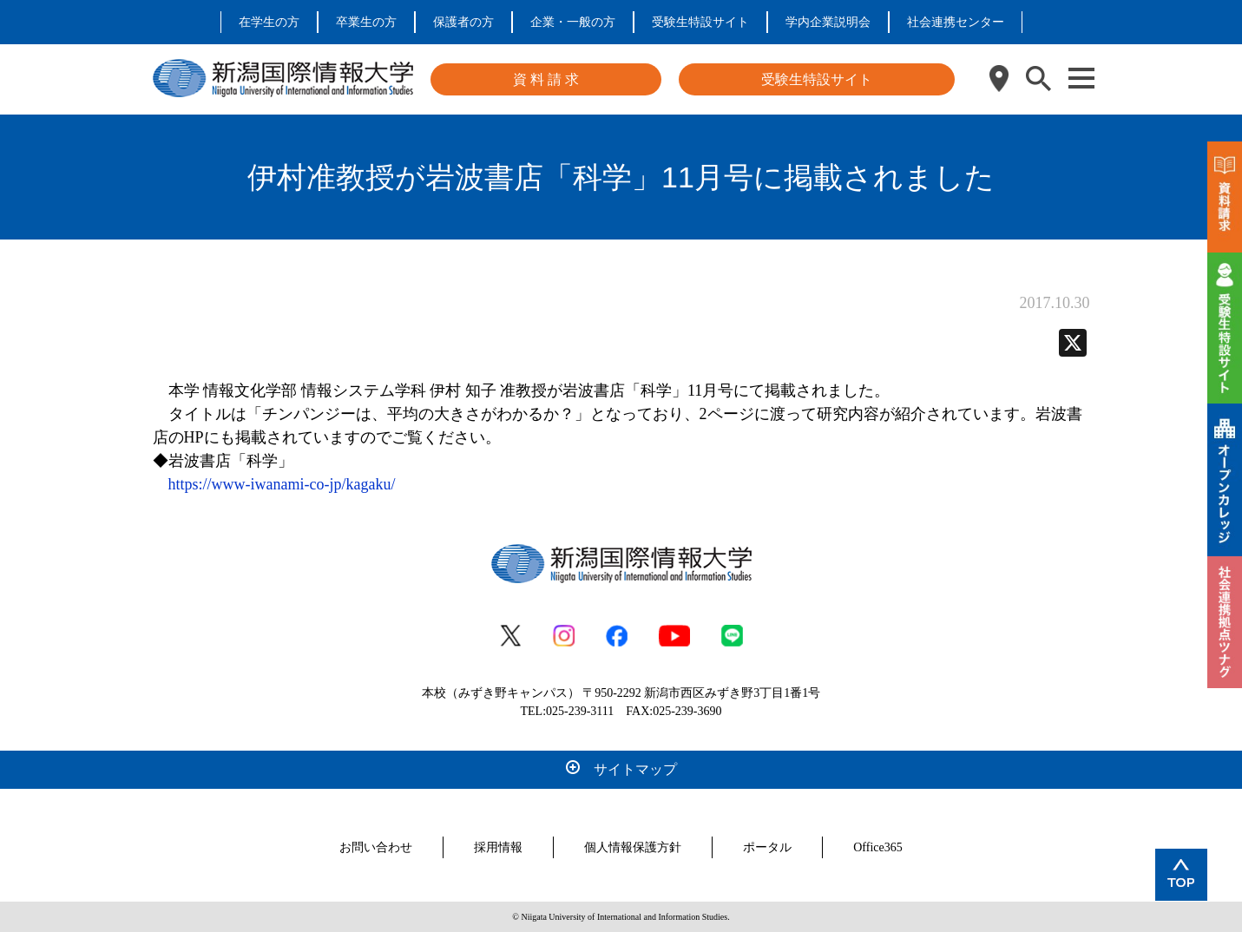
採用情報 (498, 847)
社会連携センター (955, 22)
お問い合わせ (375, 847)
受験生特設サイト (700, 22)
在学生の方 (269, 22)
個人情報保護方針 (632, 847)
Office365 (878, 847)
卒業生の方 (366, 22)
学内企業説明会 (828, 22)
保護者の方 (463, 22)
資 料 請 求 (546, 79)
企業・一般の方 (572, 22)
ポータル (767, 847)
